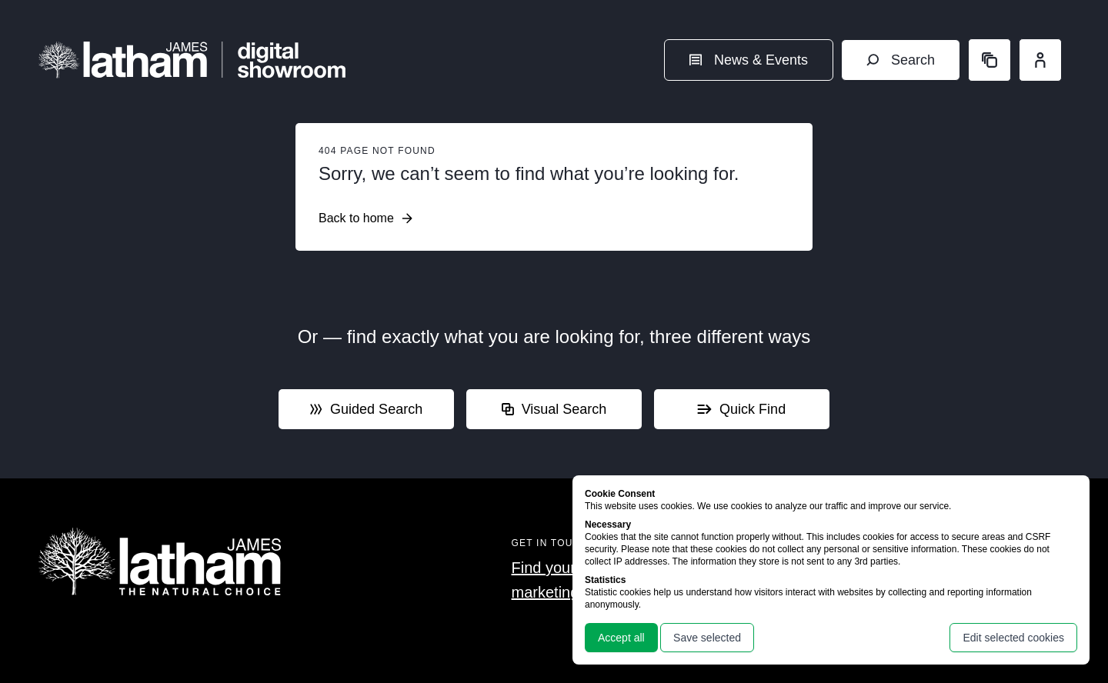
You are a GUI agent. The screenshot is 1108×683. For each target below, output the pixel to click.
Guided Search (366, 409)
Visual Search (554, 409)
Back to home (365, 218)
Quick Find (741, 409)
